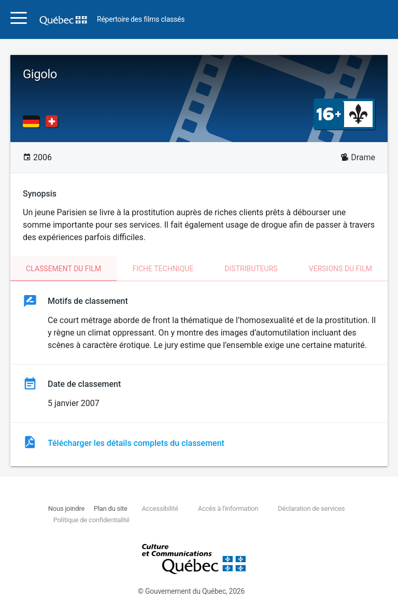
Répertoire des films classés (140, 19)
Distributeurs (250, 268)
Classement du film (63, 268)
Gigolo (40, 74)
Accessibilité (159, 508)
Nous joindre (66, 508)
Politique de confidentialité (91, 520)
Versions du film (340, 268)
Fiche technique (162, 268)
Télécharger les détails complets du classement (136, 443)
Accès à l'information (228, 508)
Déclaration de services (311, 508)
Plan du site (110, 508)
